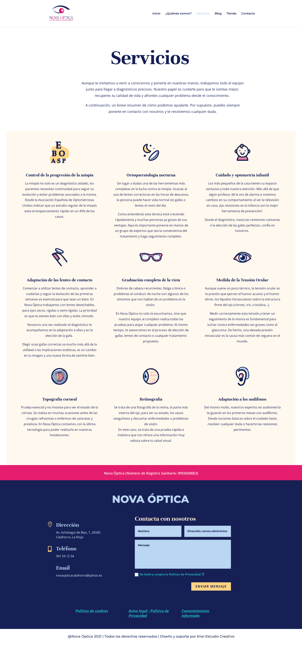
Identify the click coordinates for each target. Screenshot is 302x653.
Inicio (156, 13)
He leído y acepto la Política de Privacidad (170, 574)
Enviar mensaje (211, 586)
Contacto (248, 13)
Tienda (231, 13)
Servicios (203, 13)
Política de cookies (92, 610)
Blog (218, 13)
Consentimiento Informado (195, 613)
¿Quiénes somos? (178, 13)
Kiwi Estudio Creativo (215, 636)
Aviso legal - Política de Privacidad (149, 613)
